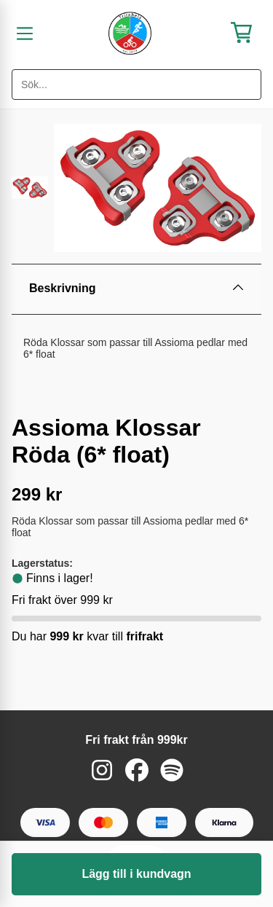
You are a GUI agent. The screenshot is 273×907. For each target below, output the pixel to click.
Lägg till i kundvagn (136, 874)
